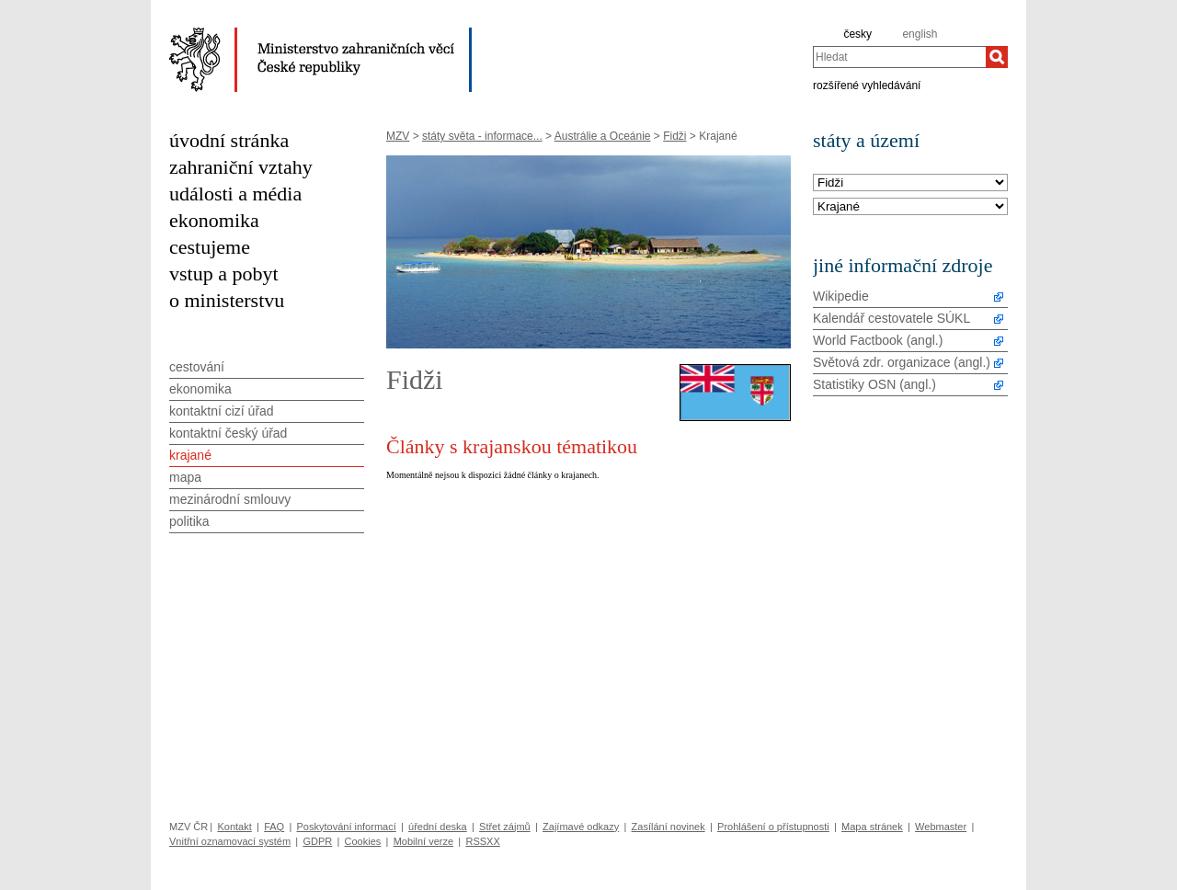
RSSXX (482, 841)
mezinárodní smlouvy (230, 499)
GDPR (317, 841)
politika (189, 521)
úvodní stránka (229, 140)
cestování (196, 366)
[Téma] (910, 207)
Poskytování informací (346, 826)
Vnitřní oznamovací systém (230, 841)
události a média (235, 193)
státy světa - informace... (482, 136)
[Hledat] (997, 57)
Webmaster (940, 826)
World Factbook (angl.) (878, 340)
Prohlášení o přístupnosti (773, 826)
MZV (397, 136)
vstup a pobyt (224, 273)
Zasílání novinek (668, 826)
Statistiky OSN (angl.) (874, 384)
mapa (185, 477)
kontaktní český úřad (228, 433)
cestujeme (209, 246)
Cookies (363, 841)
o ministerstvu (226, 300)
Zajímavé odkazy (581, 826)
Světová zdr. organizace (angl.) (901, 362)
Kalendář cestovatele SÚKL (891, 318)
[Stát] (910, 183)
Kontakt (234, 826)
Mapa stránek (872, 826)
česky (857, 34)
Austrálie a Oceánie (602, 136)
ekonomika (214, 220)
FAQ (274, 826)
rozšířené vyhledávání (866, 84)
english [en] (919, 34)
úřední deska (437, 826)
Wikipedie (841, 296)
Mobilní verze (423, 841)
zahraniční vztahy (241, 166)
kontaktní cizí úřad (221, 411)
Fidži (674, 136)
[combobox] (899, 57)
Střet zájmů (505, 826)
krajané (190, 455)
